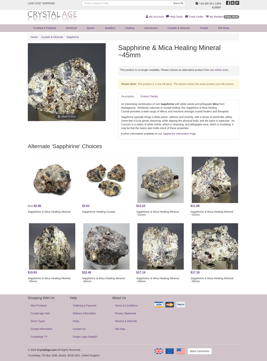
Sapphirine (73, 37)
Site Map (120, 328)
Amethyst (71, 28)
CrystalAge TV (39, 336)
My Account (155, 16)
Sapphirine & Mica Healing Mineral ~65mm (212, 280)
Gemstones (151, 28)
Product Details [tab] (149, 96)
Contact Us (79, 328)
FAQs (76, 321)
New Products (39, 305)
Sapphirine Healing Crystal (98, 211)
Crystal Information (41, 328)
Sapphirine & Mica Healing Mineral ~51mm (157, 213)
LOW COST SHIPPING (41, 3)
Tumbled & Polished (44, 28)
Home (34, 37)
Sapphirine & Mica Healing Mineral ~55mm (49, 280)
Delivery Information (84, 313)
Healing (130, 28)
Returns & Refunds (126, 321)
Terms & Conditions (126, 305)
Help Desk (174, 16)
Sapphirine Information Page (179, 133)
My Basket (222, 16)
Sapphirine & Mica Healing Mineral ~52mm (212, 213)
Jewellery (110, 28)
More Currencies (199, 351)
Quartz (91, 28)
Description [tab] (127, 96)
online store (221, 69)
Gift (223, 28)
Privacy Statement (125, 313)
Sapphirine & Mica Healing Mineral (49, 211)
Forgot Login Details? (85, 336)
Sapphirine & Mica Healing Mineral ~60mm (103, 280)
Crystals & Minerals (179, 28)
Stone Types (38, 321)
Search (178, 3)
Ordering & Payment (84, 305)
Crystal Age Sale (40, 313)
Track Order (194, 16)
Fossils (204, 28)
